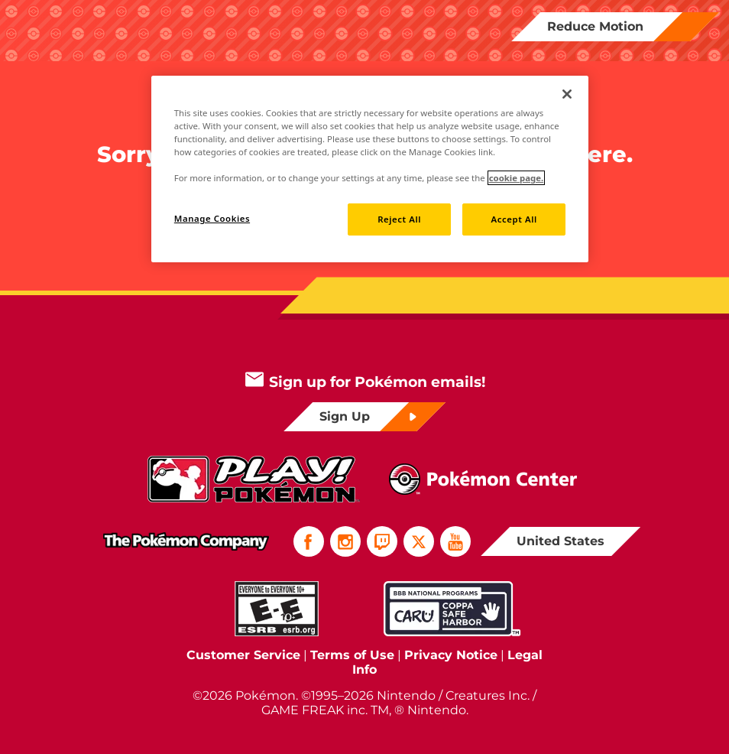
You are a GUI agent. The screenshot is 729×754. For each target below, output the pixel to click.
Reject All (399, 219)
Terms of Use (352, 655)
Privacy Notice (450, 655)
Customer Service (243, 655)
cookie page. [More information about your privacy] (516, 178)
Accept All (514, 219)
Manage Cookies (212, 218)
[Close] (567, 94)
